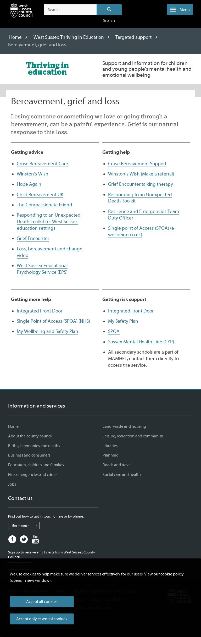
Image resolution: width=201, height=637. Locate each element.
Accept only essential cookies (41, 619)
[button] (180, 9)
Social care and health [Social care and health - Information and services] (122, 474)
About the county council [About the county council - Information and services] (30, 436)
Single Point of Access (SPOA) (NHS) (53, 321)
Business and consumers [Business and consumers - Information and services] (29, 455)
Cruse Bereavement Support (137, 164)
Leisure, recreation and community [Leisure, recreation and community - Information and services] (133, 436)
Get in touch (26, 525)
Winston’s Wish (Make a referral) (141, 174)
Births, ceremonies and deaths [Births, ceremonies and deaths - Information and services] (34, 445)
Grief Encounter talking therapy (140, 184)
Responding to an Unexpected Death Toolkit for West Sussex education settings (49, 221)
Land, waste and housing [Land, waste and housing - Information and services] (124, 426)
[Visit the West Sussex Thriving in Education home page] (47, 68)
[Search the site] (70, 9)
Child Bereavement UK (40, 194)
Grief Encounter (33, 238)
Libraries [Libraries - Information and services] (110, 445)
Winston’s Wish (32, 174)
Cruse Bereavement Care (42, 164)
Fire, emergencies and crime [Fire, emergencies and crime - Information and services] (32, 474)
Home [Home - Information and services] (13, 426)
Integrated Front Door (39, 311)
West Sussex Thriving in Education (69, 37)
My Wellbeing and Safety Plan (47, 331)
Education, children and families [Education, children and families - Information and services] (36, 465)
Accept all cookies (41, 601)
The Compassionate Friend (44, 205)
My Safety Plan (123, 321)
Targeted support (133, 37)
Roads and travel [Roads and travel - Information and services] (117, 465)
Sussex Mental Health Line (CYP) (141, 342)
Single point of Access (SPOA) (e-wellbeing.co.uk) (142, 231)
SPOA (114, 331)
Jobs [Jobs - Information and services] (12, 484)
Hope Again (29, 184)
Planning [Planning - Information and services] (111, 455)
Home (15, 37)
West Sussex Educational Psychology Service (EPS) (42, 269)
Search (109, 9)
